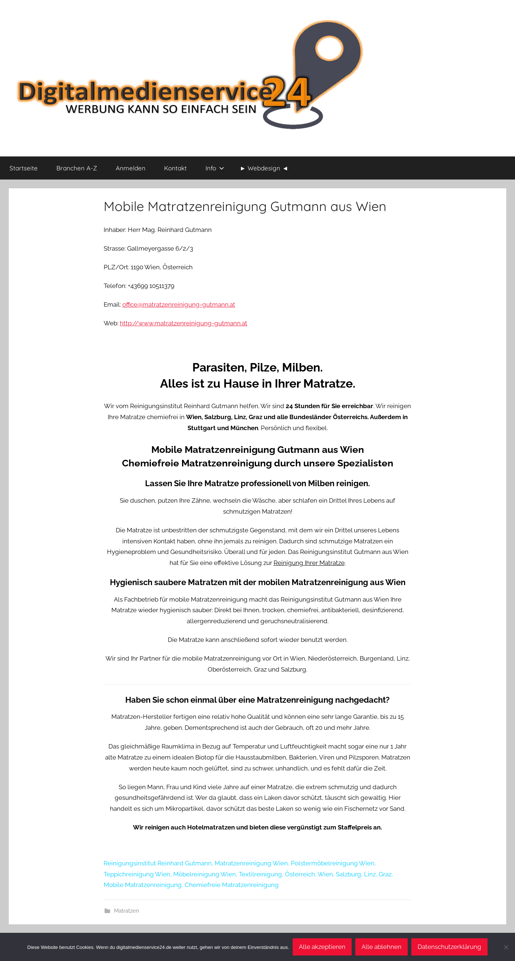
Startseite (24, 168)
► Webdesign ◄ (264, 168)
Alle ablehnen (381, 946)
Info (214, 168)
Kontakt (175, 168)
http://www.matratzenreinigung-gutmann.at (183, 323)
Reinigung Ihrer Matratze (309, 562)
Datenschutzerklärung (449, 946)
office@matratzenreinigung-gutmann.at (178, 304)
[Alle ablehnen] (506, 947)
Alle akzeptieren (322, 946)
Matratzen (126, 911)
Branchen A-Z (76, 168)
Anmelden (130, 168)
